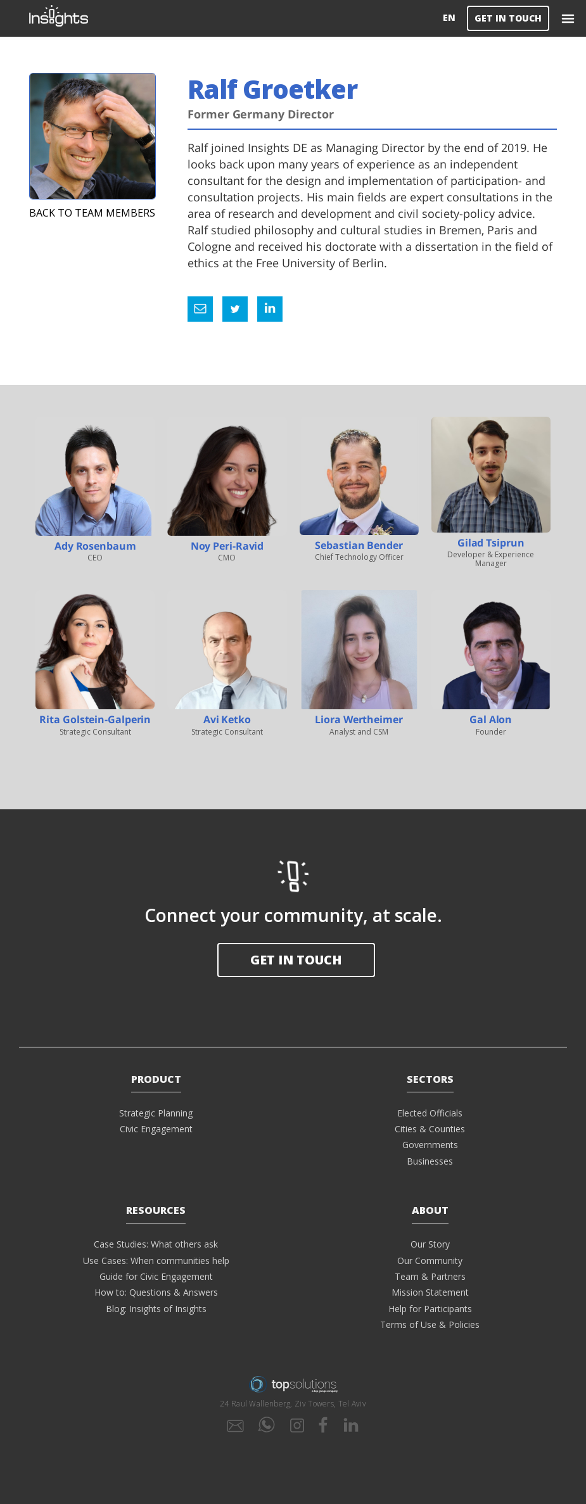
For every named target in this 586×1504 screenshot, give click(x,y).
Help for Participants (430, 1308)
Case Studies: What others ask (156, 1244)
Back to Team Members (92, 213)
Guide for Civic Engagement (156, 1276)
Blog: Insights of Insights (156, 1308)
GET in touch (296, 959)
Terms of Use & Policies (430, 1324)
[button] (567, 18)
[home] (233, 18)
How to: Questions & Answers (156, 1292)
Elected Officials (429, 1113)
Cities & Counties (430, 1129)
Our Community (429, 1260)
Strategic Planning (156, 1113)
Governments (430, 1144)
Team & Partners (430, 1276)
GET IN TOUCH (508, 18)
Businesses (430, 1161)
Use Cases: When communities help (156, 1260)
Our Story (430, 1244)
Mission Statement (430, 1292)
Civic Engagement (156, 1129)
